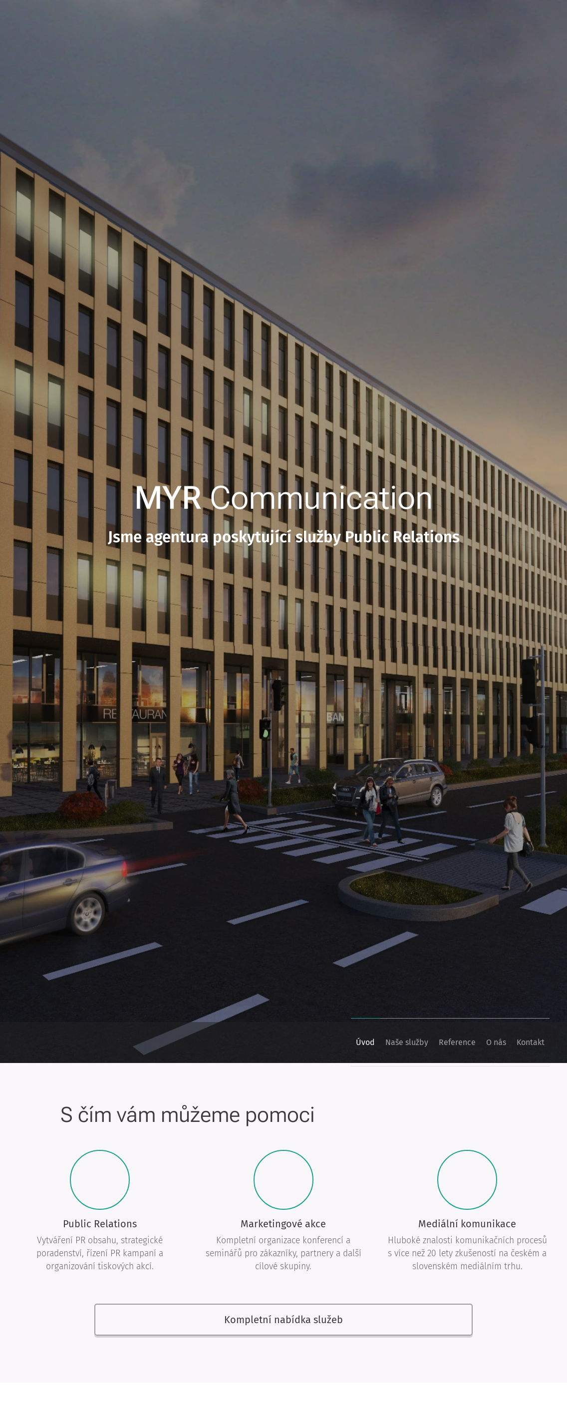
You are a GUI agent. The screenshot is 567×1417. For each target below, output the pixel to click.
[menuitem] (331, 1042)
